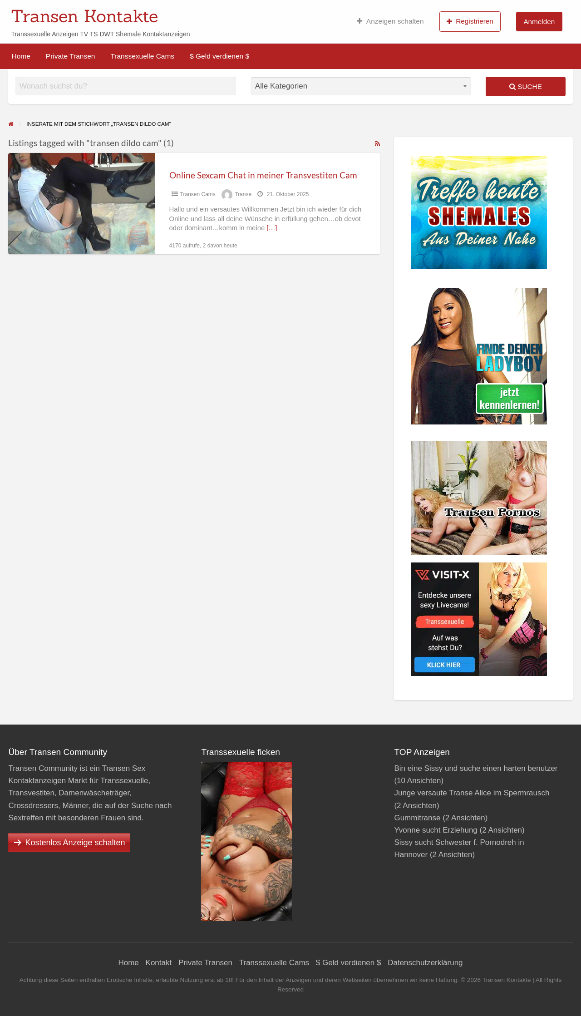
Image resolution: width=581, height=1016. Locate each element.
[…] (271, 228)
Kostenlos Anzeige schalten (75, 842)
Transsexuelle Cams (142, 56)
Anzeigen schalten (390, 21)
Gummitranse (417, 818)
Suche (525, 86)
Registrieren (470, 21)
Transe (243, 194)
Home (21, 56)
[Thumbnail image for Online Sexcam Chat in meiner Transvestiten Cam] (81, 203)
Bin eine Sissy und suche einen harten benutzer (475, 768)
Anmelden (539, 21)
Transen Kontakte (84, 16)
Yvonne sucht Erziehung (435, 830)
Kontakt (159, 962)
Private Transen (70, 56)
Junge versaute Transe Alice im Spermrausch (471, 793)
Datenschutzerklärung (425, 962)
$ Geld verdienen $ (219, 56)
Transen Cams (198, 194)
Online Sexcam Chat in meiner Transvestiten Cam (263, 175)
